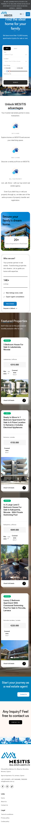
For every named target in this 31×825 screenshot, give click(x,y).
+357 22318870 (5, 779)
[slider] (7, 71)
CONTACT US (15, 722)
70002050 (24, 779)
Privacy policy (5, 818)
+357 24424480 (15, 779)
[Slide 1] (11, 394)
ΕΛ (23, 14)
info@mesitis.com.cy (7, 781)
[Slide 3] (17, 394)
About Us (4, 801)
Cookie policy (5, 821)
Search (15, 82)
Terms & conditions (7, 814)
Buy (7, 48)
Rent (15, 48)
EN (20, 14)
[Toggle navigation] (28, 14)
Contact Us (23, 694)
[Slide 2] (14, 394)
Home (3, 798)
